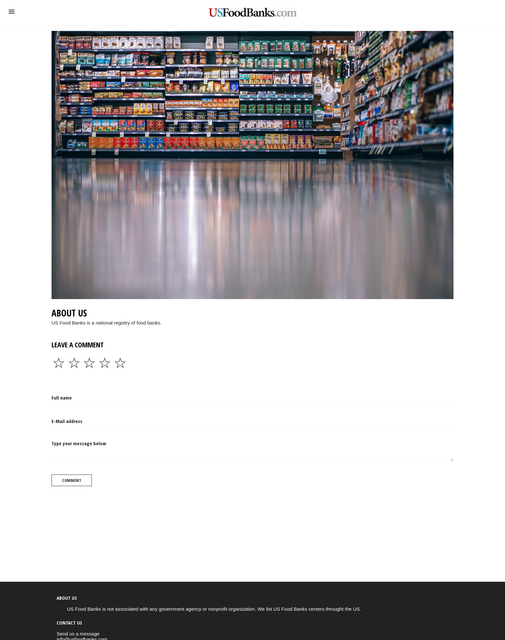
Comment (71, 480)
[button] (11, 11)
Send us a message (78, 633)
